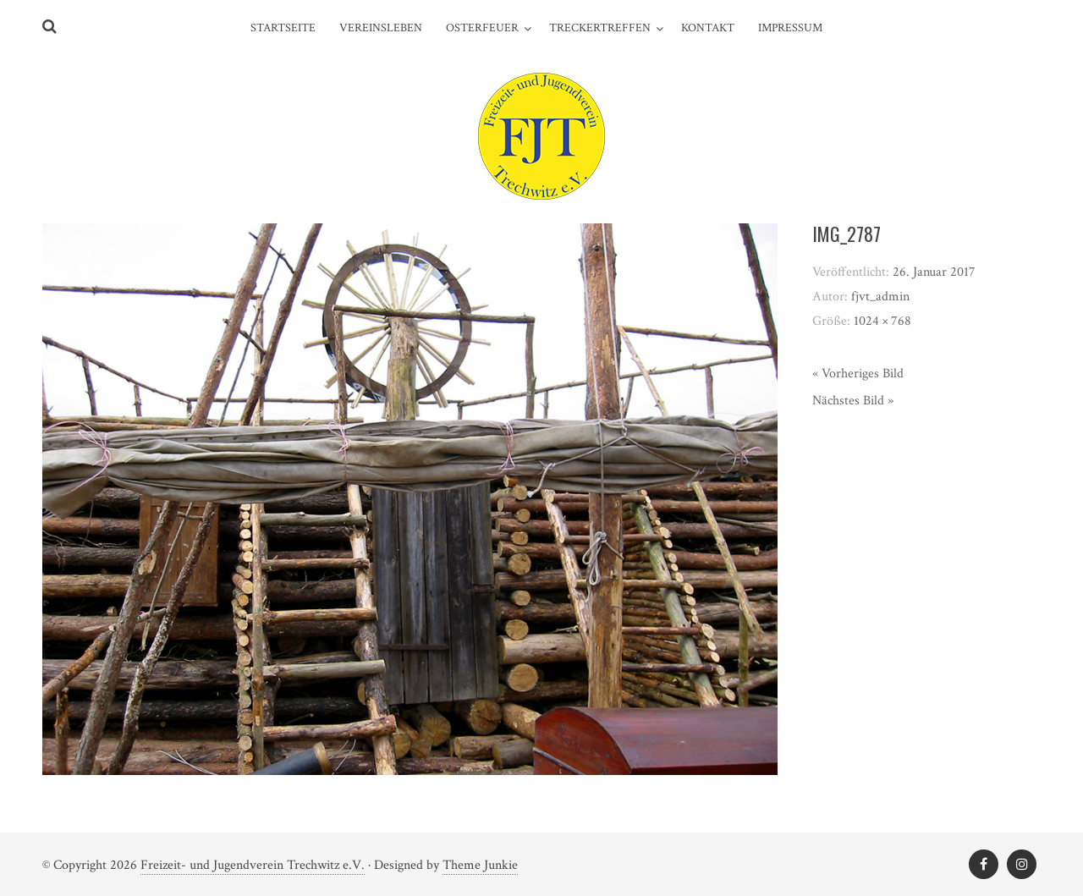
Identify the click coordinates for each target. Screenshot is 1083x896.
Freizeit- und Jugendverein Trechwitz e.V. (252, 865)
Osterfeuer (482, 28)
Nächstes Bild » (852, 401)
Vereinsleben (380, 28)
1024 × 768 (882, 321)
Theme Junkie (480, 865)
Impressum (790, 28)
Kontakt (707, 28)
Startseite (283, 28)
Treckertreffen (600, 28)
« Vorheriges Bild (858, 373)
